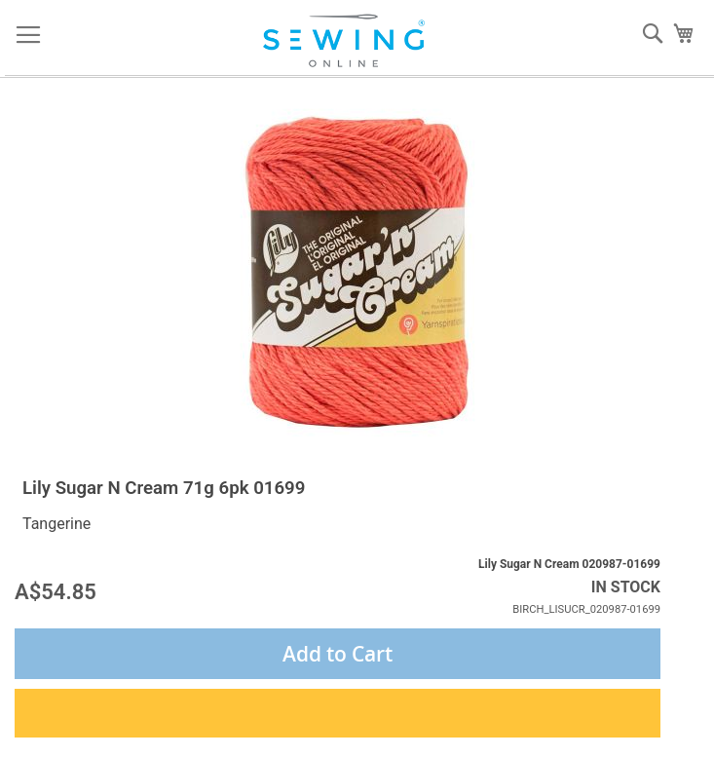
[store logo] (349, 41)
